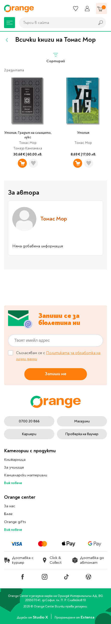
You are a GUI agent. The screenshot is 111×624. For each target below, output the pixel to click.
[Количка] (101, 8)
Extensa (87, 617)
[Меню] (9, 22)
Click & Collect (52, 560)
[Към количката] (101, 8)
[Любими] (75, 8)
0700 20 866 (29, 421)
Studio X (41, 617)
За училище (14, 467)
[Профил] (87, 8)
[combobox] (55, 22)
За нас (9, 505)
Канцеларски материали (25, 475)
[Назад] (7, 40)
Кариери (29, 434)
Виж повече (13, 483)
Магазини (82, 421)
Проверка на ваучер (81, 434)
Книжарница (15, 459)
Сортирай (55, 58)
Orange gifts (15, 521)
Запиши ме (55, 374)
